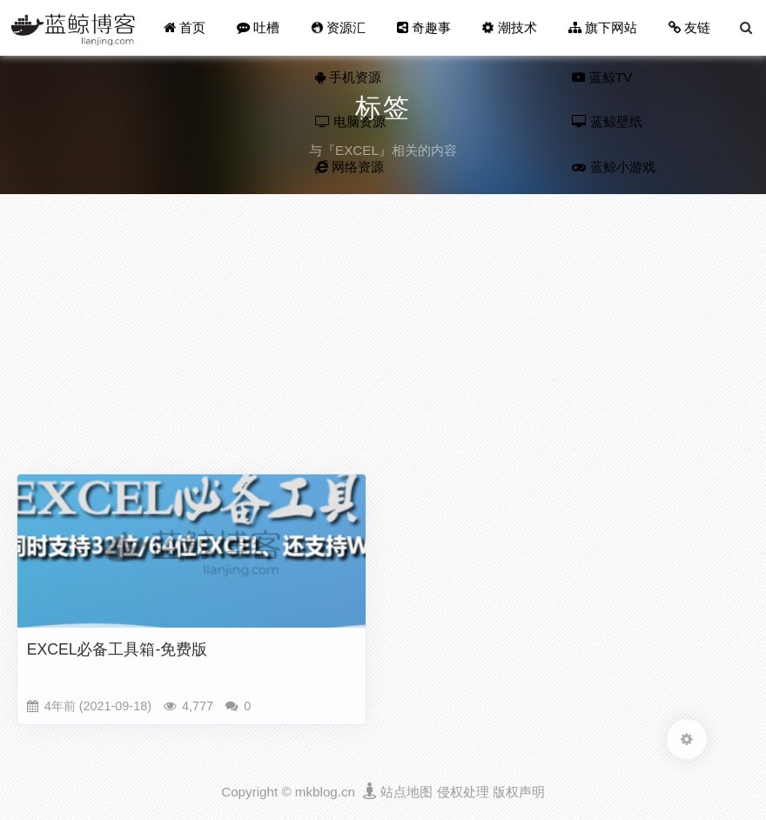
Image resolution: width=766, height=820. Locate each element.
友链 (689, 27)
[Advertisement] (383, 338)
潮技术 (509, 27)
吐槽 (258, 27)
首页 (184, 27)
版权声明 (519, 791)
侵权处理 (463, 791)
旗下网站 (602, 27)
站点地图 (406, 791)
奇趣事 (424, 27)
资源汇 (338, 27)
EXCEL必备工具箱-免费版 (117, 649)
